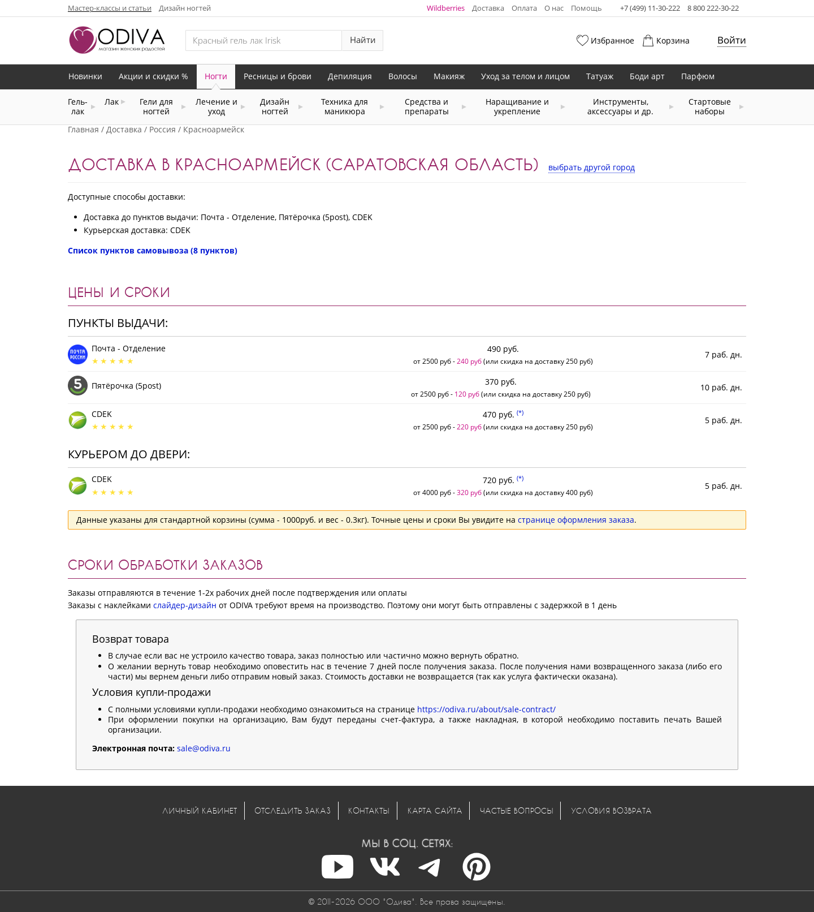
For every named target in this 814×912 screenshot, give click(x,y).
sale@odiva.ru (204, 748)
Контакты (368, 810)
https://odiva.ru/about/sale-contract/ (486, 709)
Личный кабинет (199, 810)
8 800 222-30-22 (713, 8)
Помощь (586, 8)
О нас (554, 8)
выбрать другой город (591, 167)
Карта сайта (435, 810)
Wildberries (446, 8)
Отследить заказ (292, 810)
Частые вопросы (516, 810)
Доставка (488, 8)
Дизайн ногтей (185, 8)
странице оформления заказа (576, 519)
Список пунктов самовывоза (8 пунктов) (152, 250)
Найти (363, 40)
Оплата (524, 8)
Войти (731, 39)
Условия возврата (611, 810)
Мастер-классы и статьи (109, 8)
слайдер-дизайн (185, 605)
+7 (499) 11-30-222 (650, 8)
